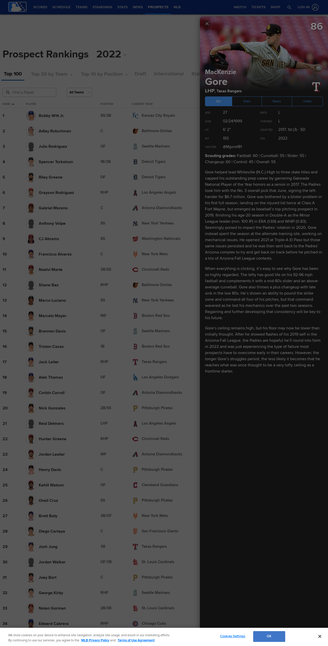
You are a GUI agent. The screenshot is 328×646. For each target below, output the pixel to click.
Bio (218, 101)
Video (307, 101)
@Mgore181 (232, 146)
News (277, 101)
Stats (247, 101)
